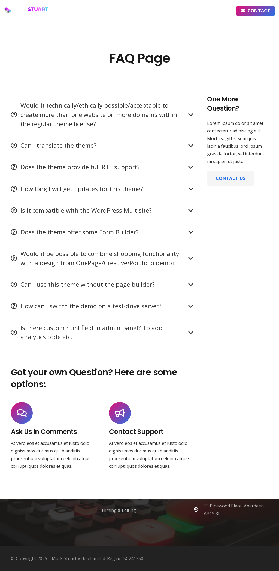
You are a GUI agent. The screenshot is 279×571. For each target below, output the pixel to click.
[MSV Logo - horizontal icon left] (26, 11)
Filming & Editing (119, 510)
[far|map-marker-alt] (198, 509)
